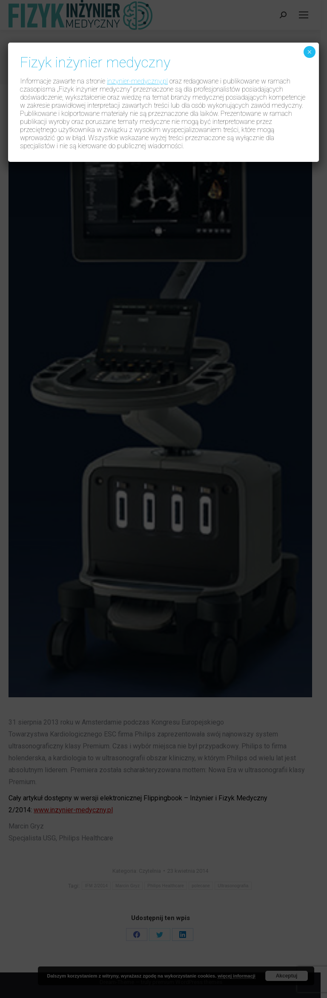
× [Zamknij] (309, 52)
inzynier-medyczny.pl (137, 81)
